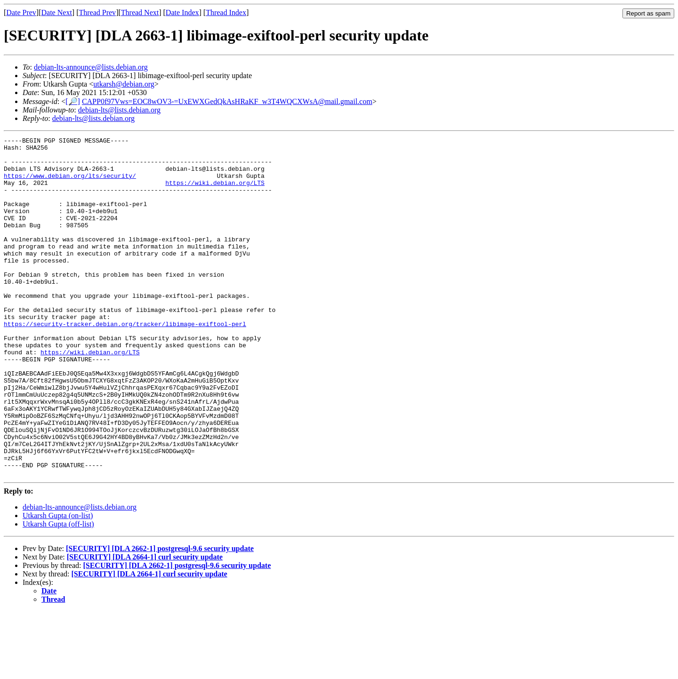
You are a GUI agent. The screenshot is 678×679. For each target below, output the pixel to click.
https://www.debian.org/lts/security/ (70, 184)
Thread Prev (97, 12)
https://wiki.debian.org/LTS (215, 192)
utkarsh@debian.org (123, 84)
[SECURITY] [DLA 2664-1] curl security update (145, 625)
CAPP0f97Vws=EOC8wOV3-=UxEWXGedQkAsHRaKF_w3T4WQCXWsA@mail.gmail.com (227, 101)
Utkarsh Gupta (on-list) (58, 583)
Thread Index (226, 12)
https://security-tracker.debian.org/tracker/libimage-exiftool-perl (125, 362)
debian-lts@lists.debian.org (119, 110)
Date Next (56, 12)
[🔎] (72, 101)
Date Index (182, 12)
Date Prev (21, 12)
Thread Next (140, 12)
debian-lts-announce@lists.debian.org (91, 67)
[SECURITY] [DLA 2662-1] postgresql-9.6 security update (160, 616)
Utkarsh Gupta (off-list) (58, 592)
